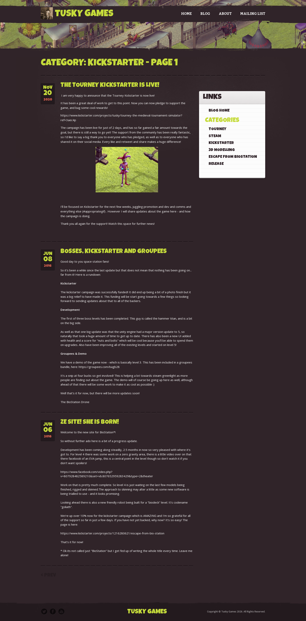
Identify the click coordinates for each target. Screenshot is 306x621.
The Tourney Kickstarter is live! (109, 86)
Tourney (217, 129)
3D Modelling (222, 150)
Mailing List (252, 14)
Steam (215, 136)
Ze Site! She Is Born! (89, 422)
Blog (205, 14)
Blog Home (219, 111)
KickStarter (221, 143)
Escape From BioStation (233, 157)
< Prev (48, 575)
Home (186, 14)
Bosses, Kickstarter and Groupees (113, 252)
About (225, 14)
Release (216, 164)
